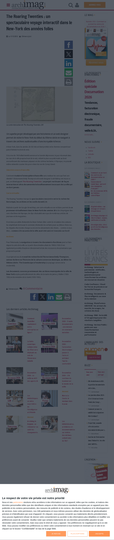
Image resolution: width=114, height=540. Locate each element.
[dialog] (57, 512)
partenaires (18, 502)
